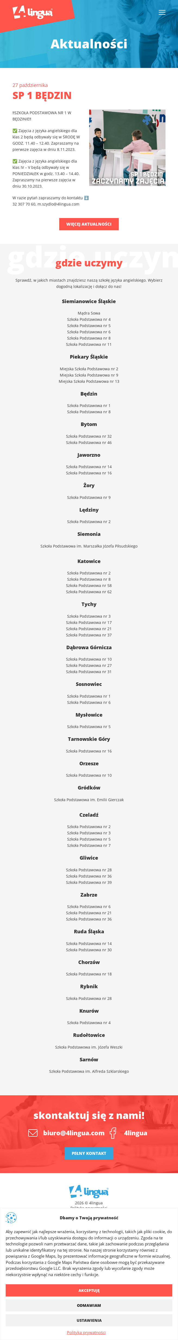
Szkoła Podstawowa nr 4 (89, 319)
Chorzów (89, 962)
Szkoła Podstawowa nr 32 (89, 436)
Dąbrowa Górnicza (89, 647)
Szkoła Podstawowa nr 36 (89, 876)
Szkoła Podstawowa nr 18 (89, 974)
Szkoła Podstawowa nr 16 (89, 751)
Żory (89, 485)
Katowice (89, 561)
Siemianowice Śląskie (89, 301)
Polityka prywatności (86, 1332)
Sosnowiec (89, 684)
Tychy (89, 604)
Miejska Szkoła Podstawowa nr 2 (89, 368)
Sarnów (89, 1059)
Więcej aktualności (88, 224)
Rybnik (89, 986)
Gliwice (89, 857)
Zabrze (88, 894)
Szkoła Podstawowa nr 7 (89, 845)
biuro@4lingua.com (74, 1133)
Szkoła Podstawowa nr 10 (89, 659)
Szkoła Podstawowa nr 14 (89, 943)
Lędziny (89, 509)
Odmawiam (89, 1305)
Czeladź (88, 815)
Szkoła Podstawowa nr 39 (89, 882)
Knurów (89, 1011)
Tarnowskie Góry (89, 739)
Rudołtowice (89, 1035)
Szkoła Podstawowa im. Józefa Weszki (89, 1047)
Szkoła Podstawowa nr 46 (89, 442)
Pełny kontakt (89, 1153)
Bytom (89, 424)
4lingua (135, 1133)
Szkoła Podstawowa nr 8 (89, 338)
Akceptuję (89, 1290)
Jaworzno (88, 455)
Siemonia (89, 534)
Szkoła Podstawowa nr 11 (89, 344)
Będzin (88, 393)
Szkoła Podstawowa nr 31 (89, 671)
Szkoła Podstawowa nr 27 (89, 665)
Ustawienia (89, 1320)
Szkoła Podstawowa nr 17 (89, 622)
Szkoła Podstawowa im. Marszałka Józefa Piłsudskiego (89, 546)
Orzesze (89, 763)
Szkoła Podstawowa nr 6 (89, 331)
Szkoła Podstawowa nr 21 (89, 628)
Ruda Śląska (89, 931)
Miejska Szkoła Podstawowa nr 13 (89, 381)
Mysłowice (89, 714)
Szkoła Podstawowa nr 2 (89, 826)
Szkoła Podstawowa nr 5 (89, 325)
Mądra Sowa (89, 313)
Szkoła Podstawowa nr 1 (89, 405)
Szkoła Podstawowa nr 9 (89, 497)
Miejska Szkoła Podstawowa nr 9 (89, 375)
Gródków (89, 787)
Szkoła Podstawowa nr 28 (89, 869)
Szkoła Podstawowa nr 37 (89, 635)
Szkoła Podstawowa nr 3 (89, 616)
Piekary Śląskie (89, 356)
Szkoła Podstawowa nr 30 (89, 949)
